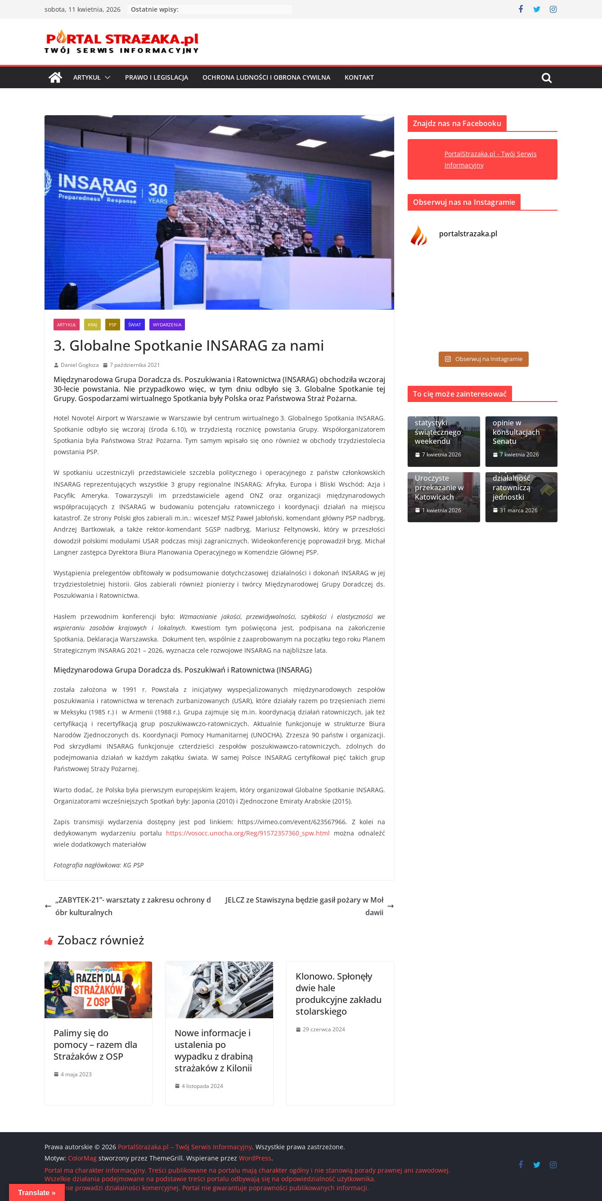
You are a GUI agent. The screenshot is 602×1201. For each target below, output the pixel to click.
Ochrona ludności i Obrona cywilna (266, 77)
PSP (113, 324)
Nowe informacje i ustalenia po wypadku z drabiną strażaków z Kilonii (214, 1050)
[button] (106, 77)
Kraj (92, 324)
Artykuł (87, 77)
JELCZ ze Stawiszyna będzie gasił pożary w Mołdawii (309, 906)
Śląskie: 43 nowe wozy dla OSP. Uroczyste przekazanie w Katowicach (443, 478)
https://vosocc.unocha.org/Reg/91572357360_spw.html (248, 833)
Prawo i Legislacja (156, 77)
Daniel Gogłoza (80, 365)
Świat (134, 324)
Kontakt (359, 77)
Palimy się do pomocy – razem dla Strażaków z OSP (95, 1044)
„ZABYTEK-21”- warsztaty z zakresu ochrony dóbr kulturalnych (128, 906)
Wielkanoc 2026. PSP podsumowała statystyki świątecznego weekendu (442, 418)
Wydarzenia (167, 324)
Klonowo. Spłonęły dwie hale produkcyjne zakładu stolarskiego (339, 993)
